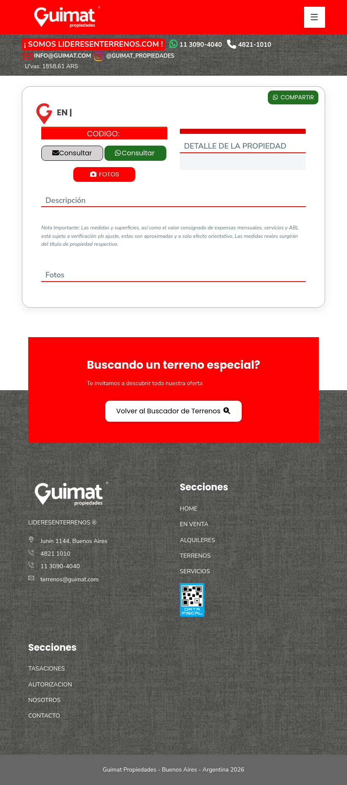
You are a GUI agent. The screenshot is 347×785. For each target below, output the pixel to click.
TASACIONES (46, 669)
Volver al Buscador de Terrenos (173, 411)
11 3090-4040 (200, 44)
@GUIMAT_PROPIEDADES (133, 55)
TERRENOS (195, 556)
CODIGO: (103, 133)
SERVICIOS (195, 571)
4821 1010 (55, 554)
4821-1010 (255, 44)
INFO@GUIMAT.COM (62, 56)
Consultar (72, 153)
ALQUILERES (197, 540)
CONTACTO (44, 716)
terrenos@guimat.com (69, 579)
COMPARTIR (293, 97)
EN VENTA (194, 524)
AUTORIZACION (50, 685)
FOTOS (104, 174)
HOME (189, 509)
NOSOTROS (44, 700)
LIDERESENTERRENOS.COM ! (110, 44)
